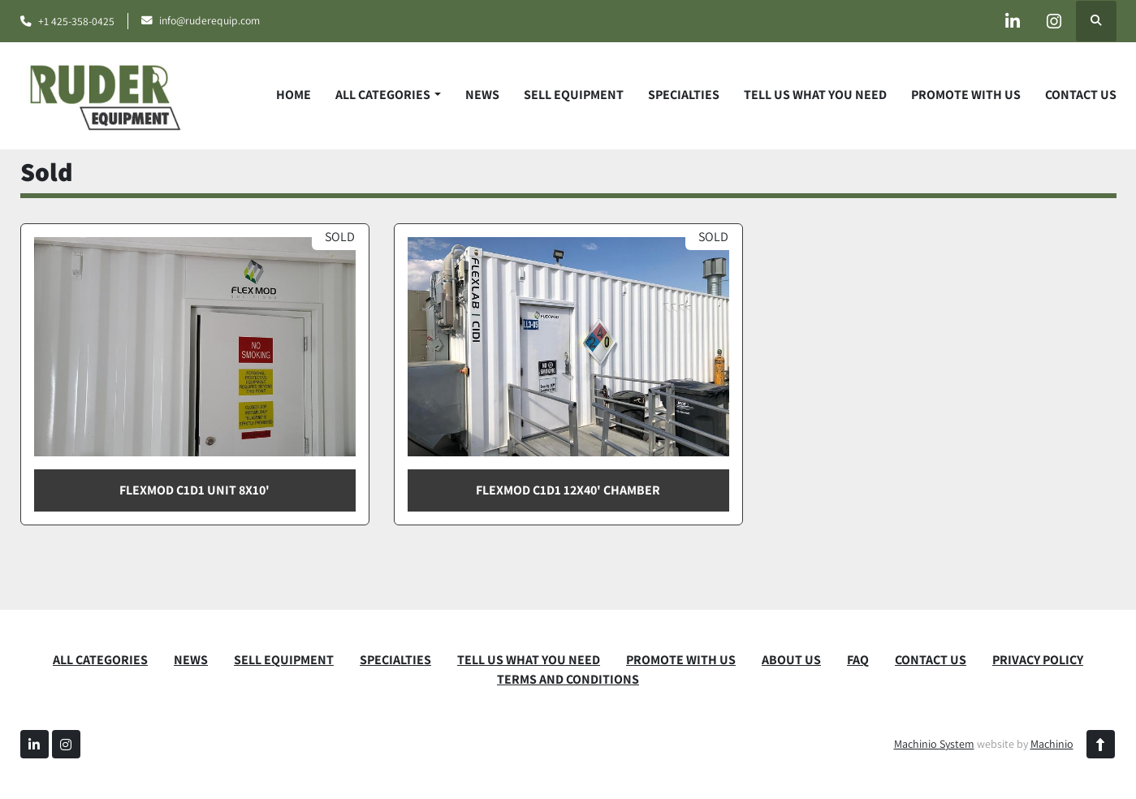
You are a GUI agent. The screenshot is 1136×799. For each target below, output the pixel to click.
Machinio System (934, 743)
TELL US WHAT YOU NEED (815, 94)
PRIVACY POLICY (1037, 659)
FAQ (858, 659)
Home (293, 94)
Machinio (1051, 743)
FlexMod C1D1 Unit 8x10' (194, 490)
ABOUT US (791, 659)
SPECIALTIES (683, 94)
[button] (387, 95)
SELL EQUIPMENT (574, 94)
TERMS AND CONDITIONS (568, 679)
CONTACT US (1081, 94)
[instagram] (1054, 21)
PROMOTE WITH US (966, 94)
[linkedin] (1012, 21)
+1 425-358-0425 (76, 21)
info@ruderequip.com (209, 20)
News (482, 94)
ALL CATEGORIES (382, 94)
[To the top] (1100, 744)
